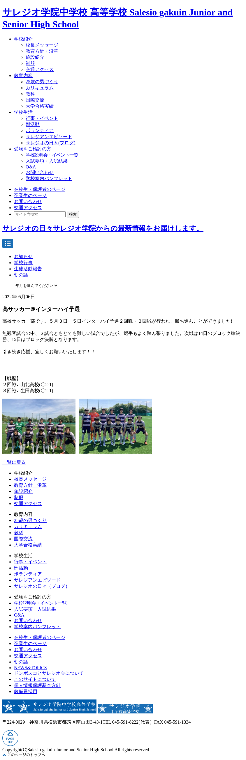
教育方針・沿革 (42, 51)
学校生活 (23, 112)
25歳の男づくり (42, 81)
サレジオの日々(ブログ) (50, 142)
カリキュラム (40, 87)
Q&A (31, 166)
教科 (30, 93)
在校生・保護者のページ (39, 189)
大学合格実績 (40, 106)
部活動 (33, 124)
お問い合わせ (40, 172)
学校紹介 (23, 38)
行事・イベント (42, 118)
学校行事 (23, 262)
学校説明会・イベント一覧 (52, 154)
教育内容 (23, 75)
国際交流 (35, 99)
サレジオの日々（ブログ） (42, 586)
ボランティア (40, 130)
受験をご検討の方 (32, 148)
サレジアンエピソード (49, 136)
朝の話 (21, 274)
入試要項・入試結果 (47, 161)
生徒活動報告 (28, 268)
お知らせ (23, 256)
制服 (30, 63)
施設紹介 (35, 57)
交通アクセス (40, 69)
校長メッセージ (42, 44)
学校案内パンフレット (49, 178)
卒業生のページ (30, 195)
